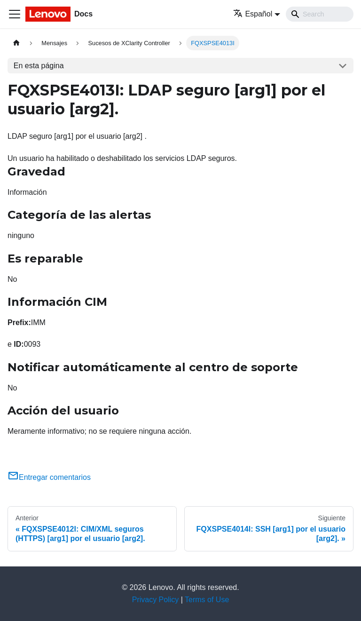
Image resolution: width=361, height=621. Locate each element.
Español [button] (252, 14)
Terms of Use (207, 600)
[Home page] (16, 43)
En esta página (39, 66)
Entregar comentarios (49, 477)
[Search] (319, 14)
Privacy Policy (155, 600)
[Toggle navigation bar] (15, 14)
